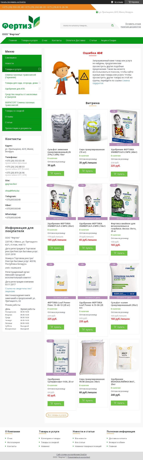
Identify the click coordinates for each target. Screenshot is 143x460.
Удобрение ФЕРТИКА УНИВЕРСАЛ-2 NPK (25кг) (61, 225)
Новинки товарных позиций (88, 446)
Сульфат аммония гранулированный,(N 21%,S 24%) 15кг (59, 152)
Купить (57, 173)
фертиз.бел (11, 184)
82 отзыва (119, 2)
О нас (44, 40)
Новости (9, 63)
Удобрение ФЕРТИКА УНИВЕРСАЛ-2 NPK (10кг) (92, 225)
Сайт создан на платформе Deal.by (71, 454)
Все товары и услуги (57, 415)
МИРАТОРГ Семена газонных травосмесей (19, 103)
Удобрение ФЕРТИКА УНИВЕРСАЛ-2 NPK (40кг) (124, 150)
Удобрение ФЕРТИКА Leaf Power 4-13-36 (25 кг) (91, 305)
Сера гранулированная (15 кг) (91, 150)
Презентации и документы (18, 128)
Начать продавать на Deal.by (13, 2)
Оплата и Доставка (75, 40)
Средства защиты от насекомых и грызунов (21, 95)
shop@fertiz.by (12, 190)
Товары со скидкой (14, 110)
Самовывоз (10, 57)
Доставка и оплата (118, 438)
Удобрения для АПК (15, 88)
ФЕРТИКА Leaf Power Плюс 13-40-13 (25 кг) (59, 304)
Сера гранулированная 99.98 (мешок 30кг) (91, 380)
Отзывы (9, 116)
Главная (13, 40)
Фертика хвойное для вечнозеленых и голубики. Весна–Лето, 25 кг (123, 227)
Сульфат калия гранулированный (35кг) (124, 304)
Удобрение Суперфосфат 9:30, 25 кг (61, 380)
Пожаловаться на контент (79, 457)
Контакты (57, 40)
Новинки (45, 446)
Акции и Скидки (108, 40)
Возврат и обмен (117, 442)
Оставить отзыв (133, 24)
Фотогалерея (13, 442)
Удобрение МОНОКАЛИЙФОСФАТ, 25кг (123, 382)
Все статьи (80, 442)
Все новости (80, 438)
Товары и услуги (29, 40)
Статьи (93, 40)
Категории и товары (50, 438)
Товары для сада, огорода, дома (21, 83)
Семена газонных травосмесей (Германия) (20, 76)
